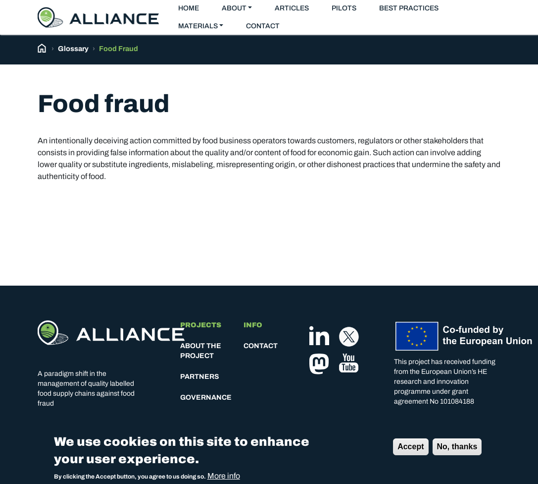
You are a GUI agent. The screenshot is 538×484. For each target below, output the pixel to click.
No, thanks (457, 450)
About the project (200, 351)
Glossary (73, 49)
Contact (263, 26)
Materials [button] (198, 26)
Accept (410, 450)
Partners (199, 376)
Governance (206, 397)
